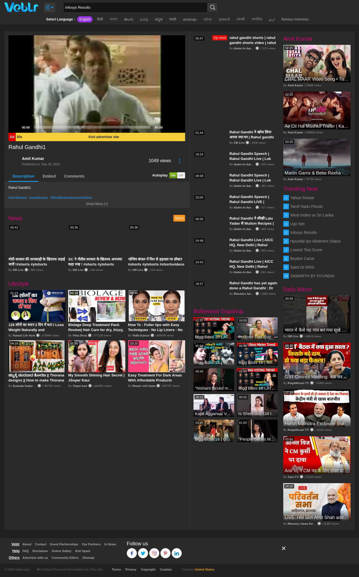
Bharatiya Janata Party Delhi (251, 293)
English (84, 19)
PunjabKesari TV (298, 383)
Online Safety (61, 551)
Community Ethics (65, 557)
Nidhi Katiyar (140, 335)
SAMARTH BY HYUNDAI (312, 276)
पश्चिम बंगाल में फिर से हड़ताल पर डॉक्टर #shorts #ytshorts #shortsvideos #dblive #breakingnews (156, 264)
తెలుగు (128, 19)
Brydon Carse (302, 258)
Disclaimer (40, 551)
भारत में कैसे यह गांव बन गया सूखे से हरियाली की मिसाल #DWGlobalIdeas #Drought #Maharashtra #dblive (317, 330)
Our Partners (91, 544)
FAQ (25, 551)
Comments (74, 176)
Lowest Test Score (306, 250)
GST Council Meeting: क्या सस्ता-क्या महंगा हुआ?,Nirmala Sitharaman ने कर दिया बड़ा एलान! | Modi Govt (317, 376)
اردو (272, 19)
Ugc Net (297, 224)
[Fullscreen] (178, 127)
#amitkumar (38, 198)
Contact (41, 544)
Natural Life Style (24, 335)
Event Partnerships (64, 544)
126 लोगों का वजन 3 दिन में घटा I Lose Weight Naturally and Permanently (36, 330)
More (179, 218)
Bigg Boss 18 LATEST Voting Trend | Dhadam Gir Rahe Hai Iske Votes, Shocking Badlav (257, 388)
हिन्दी (100, 19)
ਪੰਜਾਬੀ (240, 19)
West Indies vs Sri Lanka (311, 215)
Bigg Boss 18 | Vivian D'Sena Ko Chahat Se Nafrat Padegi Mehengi (214, 362)
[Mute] (169, 127)
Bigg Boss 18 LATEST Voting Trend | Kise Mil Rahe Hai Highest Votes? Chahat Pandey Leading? (214, 336)
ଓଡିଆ (208, 19)
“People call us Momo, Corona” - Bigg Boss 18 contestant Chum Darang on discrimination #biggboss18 (257, 439)
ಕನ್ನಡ (158, 19)
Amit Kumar (33, 158)
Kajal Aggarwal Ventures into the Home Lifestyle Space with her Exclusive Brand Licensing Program (214, 413)
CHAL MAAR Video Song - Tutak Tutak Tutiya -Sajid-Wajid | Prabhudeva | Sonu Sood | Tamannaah (317, 79)
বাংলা (113, 19)
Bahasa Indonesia (294, 19)
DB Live (18, 269)
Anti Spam (82, 551)
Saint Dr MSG (302, 267)
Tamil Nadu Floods (306, 206)
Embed (49, 176)
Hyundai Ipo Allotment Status (315, 241)
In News (110, 544)
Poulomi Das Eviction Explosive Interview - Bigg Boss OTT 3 (257, 336)
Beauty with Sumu (143, 385)
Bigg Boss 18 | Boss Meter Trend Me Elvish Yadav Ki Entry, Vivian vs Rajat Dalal (257, 362)
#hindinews (17, 198)
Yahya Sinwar (302, 198)
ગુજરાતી (224, 19)
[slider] (92, 127)
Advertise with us (35, 557)
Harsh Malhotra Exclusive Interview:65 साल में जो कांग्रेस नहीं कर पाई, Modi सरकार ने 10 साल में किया (317, 423)
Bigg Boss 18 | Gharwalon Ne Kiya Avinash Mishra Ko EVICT (214, 439)
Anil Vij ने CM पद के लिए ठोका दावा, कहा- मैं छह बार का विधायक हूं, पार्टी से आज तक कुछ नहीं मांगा (317, 470)
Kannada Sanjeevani (25, 385)
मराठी (172, 19)
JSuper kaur (80, 385)
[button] (97, 84)
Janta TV (293, 476)
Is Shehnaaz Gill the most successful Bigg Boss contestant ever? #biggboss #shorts (257, 413)
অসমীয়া (257, 19)
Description (23, 176)
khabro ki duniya (244, 48)
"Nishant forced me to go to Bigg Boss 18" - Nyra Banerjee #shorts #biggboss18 (214, 388)
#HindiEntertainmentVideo (71, 198)
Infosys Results (303, 232)
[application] (96, 84)
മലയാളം (190, 19)
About (26, 544)
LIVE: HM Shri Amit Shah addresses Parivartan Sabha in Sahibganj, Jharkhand (317, 517)
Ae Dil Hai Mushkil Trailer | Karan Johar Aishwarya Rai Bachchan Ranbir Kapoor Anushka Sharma (317, 126)
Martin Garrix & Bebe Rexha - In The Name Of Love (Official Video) (317, 173)
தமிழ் (144, 19)
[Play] (16, 127)
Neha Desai (80, 335)
